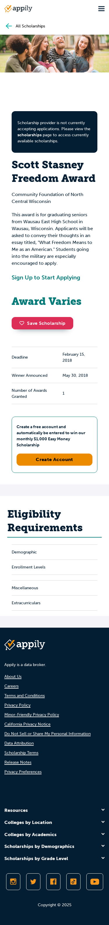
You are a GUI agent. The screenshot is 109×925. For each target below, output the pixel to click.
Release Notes (17, 762)
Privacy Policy (17, 705)
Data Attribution (19, 743)
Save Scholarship (42, 323)
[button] (23, 323)
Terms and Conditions (24, 695)
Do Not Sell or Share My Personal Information (47, 733)
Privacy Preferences (23, 771)
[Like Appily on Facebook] (53, 881)
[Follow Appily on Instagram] (13, 881)
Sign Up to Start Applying (46, 277)
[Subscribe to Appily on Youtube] (94, 881)
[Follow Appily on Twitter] (33, 881)
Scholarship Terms (21, 752)
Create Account (54, 459)
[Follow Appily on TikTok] (73, 881)
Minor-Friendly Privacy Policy (31, 714)
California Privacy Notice (27, 724)
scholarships (29, 135)
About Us (13, 676)
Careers (11, 686)
